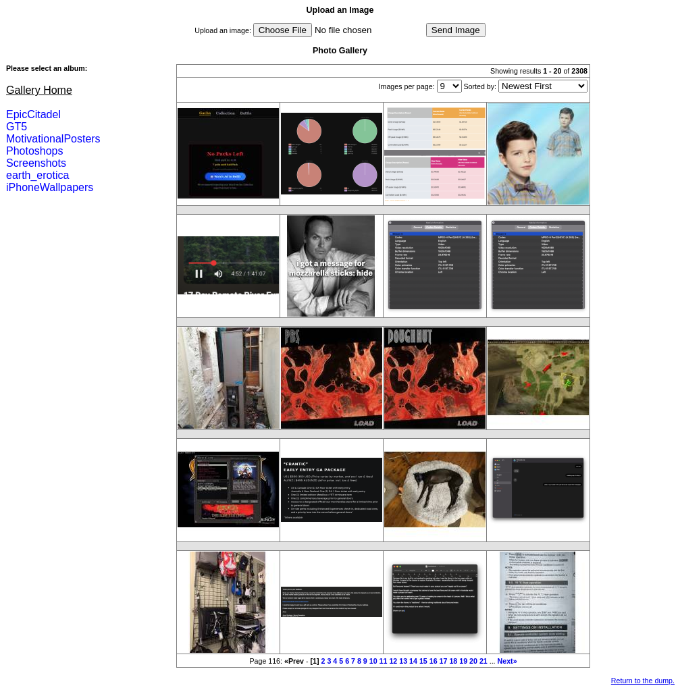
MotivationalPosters (53, 138)
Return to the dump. (643, 680)
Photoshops (34, 151)
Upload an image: (222, 30)
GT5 (16, 126)
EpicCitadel (33, 114)
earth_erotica (37, 175)
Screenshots (36, 163)
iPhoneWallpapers (49, 187)
